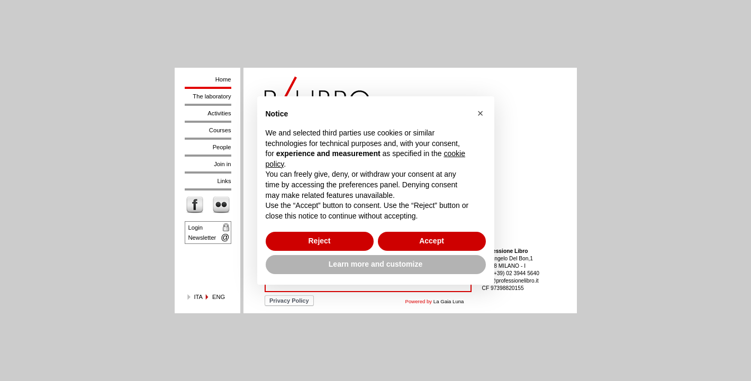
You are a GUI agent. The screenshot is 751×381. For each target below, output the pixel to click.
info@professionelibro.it (510, 281)
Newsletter (202, 237)
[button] (480, 113)
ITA (198, 297)
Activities (219, 113)
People (222, 147)
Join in (222, 164)
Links (224, 181)
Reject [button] (319, 241)
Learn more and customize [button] (375, 264)
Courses (220, 130)
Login (195, 227)
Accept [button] (431, 241)
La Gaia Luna (448, 301)
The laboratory (212, 96)
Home (223, 79)
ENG (218, 297)
